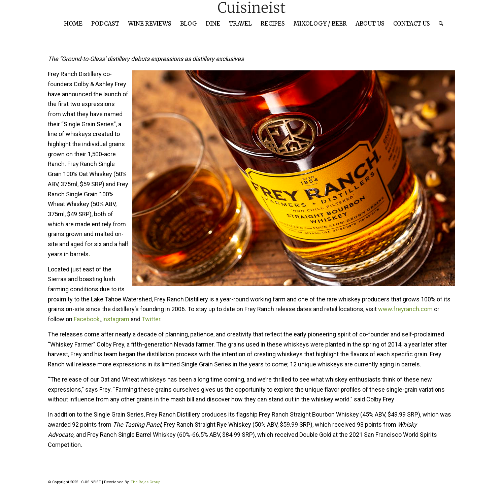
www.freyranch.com (405, 309)
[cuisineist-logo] (251, 7)
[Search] (438, 23)
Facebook (86, 319)
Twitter (151, 319)
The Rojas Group (146, 482)
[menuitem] (73, 23)
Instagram (115, 319)
